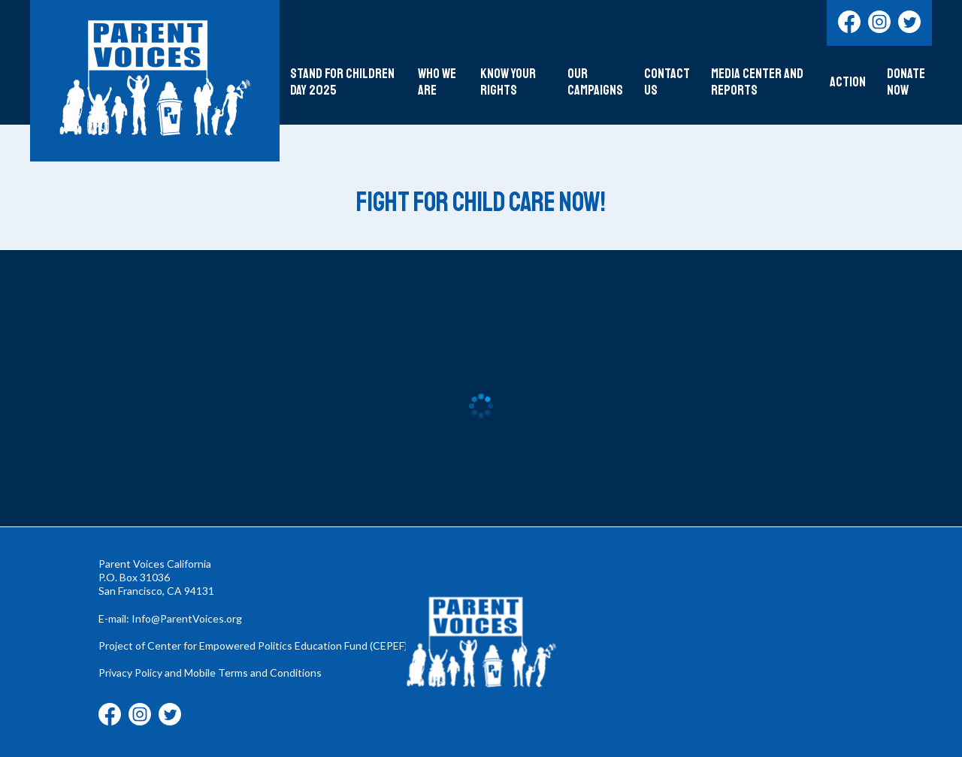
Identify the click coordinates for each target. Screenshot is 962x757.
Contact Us (667, 82)
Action (848, 82)
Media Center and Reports (757, 82)
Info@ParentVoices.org (187, 618)
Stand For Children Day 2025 (342, 82)
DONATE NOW (906, 82)
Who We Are (437, 82)
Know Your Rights (508, 82)
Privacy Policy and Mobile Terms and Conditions (210, 672)
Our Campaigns (595, 82)
